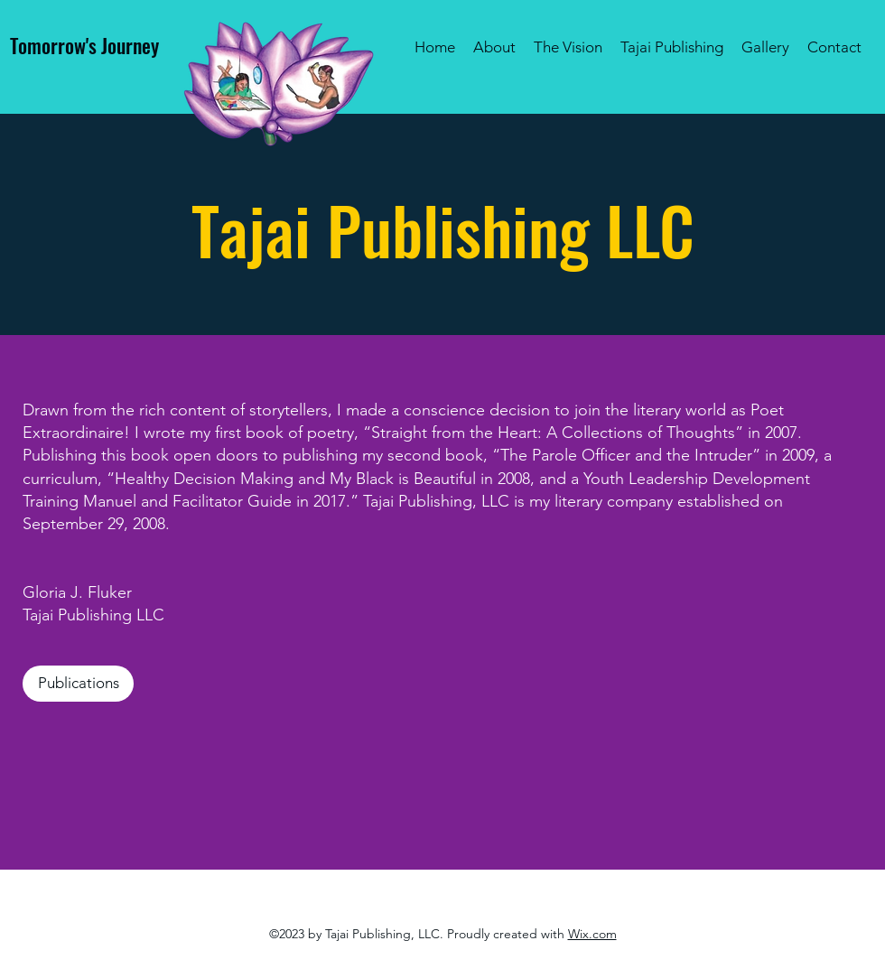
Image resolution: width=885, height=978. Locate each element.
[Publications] (78, 684)
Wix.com (592, 934)
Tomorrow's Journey (84, 45)
